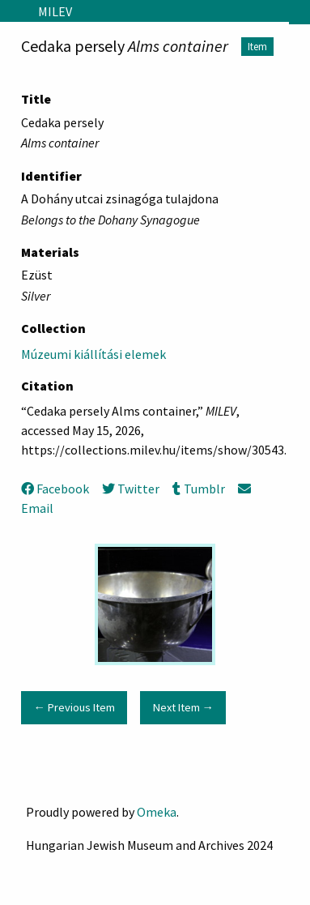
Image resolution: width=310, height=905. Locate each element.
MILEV (55, 11)
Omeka (156, 812)
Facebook (55, 488)
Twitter (130, 488)
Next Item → (183, 707)
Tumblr (198, 488)
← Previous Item (73, 707)
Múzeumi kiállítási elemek (93, 354)
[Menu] (12, 11)
